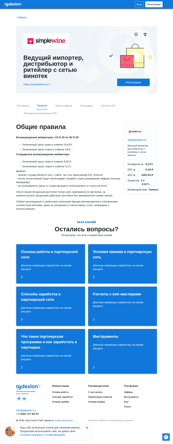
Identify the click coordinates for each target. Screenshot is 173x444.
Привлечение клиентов (100, 397)
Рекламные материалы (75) (40, 113)
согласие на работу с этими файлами (42, 434)
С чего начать (95, 392)
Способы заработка (62, 397)
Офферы (21, 17)
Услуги (127, 406)
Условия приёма (60, 401)
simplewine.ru (137, 139)
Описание (23, 105)
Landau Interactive (63, 420)
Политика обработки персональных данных (111, 420)
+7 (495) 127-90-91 (27, 413)
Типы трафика (63, 105)
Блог (126, 401)
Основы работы (60, 392)
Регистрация (154, 4)
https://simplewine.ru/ (37, 84)
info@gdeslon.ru (26, 410)
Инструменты (131, 397)
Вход (139, 4)
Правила (42, 105)
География (86, 105)
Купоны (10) (108, 105)
